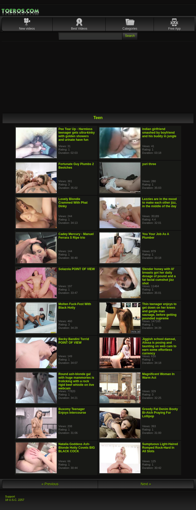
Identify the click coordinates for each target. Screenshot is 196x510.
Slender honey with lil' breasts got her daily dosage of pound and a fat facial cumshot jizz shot (159, 276)
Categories (129, 28)
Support (10, 496)
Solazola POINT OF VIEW (76, 269)
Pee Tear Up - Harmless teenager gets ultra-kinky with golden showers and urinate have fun (76, 134)
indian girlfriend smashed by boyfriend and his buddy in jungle (159, 132)
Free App (174, 28)
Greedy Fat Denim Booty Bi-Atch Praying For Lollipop (160, 412)
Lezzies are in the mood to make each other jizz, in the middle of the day (159, 202)
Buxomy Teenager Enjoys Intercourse (72, 410)
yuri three (149, 164)
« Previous (50, 484)
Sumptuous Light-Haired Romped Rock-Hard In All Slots (160, 447)
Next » (146, 484)
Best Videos (79, 28)
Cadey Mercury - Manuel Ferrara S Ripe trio (76, 235)
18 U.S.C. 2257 (14, 499)
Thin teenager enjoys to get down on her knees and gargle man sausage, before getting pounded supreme (159, 311)
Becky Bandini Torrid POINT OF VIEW (73, 340)
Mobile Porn (21, 11)
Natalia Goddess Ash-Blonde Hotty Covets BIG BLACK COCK (76, 447)
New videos (27, 28)
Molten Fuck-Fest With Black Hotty (74, 305)
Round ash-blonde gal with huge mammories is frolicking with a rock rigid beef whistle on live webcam (76, 381)
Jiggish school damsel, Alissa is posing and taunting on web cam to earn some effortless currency (159, 346)
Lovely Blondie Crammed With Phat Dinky (73, 202)
